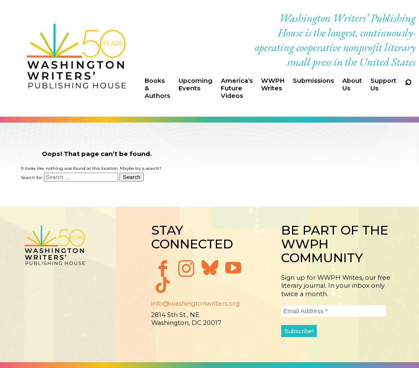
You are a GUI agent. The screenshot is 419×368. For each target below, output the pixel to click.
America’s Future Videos (237, 88)
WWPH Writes (273, 84)
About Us (352, 84)
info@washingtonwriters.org (195, 303)
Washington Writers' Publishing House (76, 58)
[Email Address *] (333, 311)
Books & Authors (157, 88)
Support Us (383, 84)
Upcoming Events (195, 84)
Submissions (313, 80)
